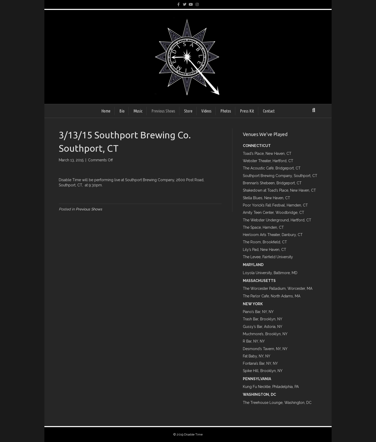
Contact (269, 111)
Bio (122, 111)
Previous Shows (163, 111)
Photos (225, 111)
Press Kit (247, 111)
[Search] (313, 110)
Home (105, 111)
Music (138, 111)
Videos (206, 111)
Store (188, 111)
